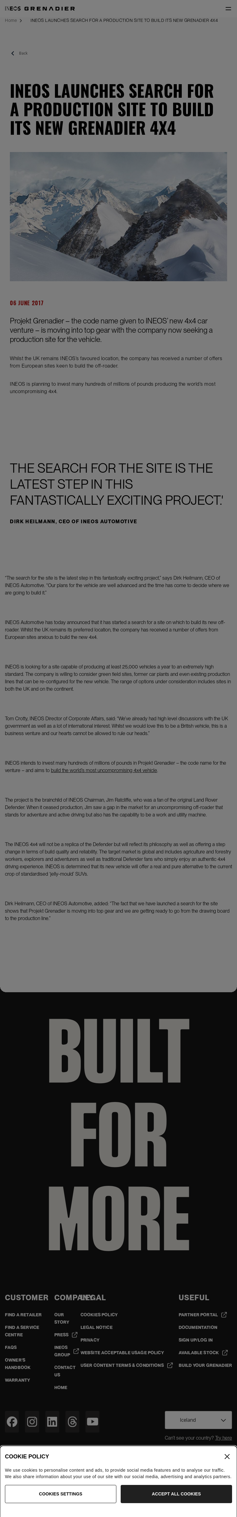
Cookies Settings (60, 1504)
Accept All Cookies (176, 1504)
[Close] (227, 1467)
